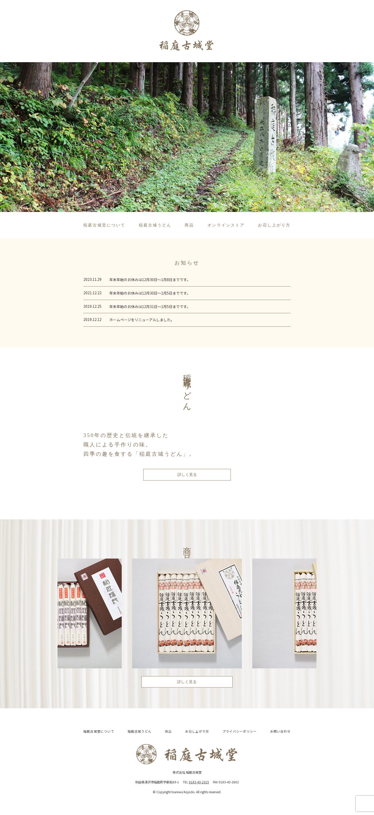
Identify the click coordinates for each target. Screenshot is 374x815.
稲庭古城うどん (155, 225)
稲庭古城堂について (104, 225)
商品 (189, 225)
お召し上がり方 (274, 225)
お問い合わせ (280, 731)
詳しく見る (187, 475)
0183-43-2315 (199, 782)
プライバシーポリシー (239, 731)
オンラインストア (226, 225)
